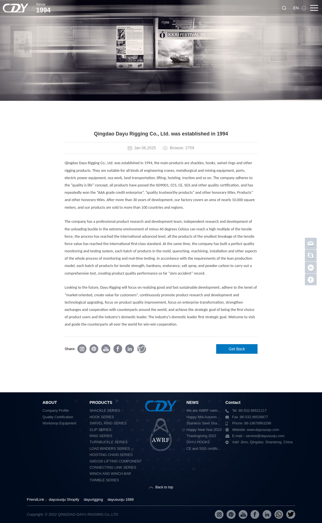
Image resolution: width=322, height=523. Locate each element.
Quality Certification (58, 417)
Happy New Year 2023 (204, 430)
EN (296, 8)
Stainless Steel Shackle (204, 423)
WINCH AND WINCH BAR (110, 474)
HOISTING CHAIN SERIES (111, 455)
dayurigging (93, 499)
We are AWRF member (204, 411)
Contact (233, 402)
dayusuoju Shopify (64, 499)
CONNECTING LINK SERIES (113, 467)
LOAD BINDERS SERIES (110, 449)
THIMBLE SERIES (104, 480)
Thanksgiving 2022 (201, 436)
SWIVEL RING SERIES (108, 423)
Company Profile (56, 411)
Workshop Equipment (59, 423)
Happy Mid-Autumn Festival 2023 (204, 417)
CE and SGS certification (204, 449)
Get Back (237, 349)
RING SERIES (101, 436)
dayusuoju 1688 (121, 499)
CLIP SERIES (100, 430)
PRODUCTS (101, 402)
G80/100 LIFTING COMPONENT (116, 461)
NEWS (192, 402)
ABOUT (50, 402)
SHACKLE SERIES (105, 411)
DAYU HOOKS (198, 442)
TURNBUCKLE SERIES (109, 442)
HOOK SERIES (102, 417)
